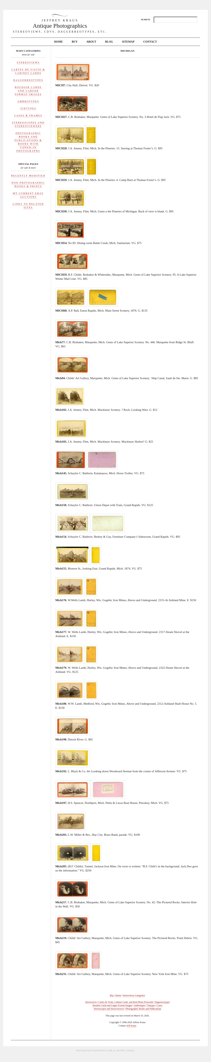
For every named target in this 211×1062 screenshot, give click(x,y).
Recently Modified (28, 175)
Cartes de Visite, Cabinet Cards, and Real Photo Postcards (125, 1002)
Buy (75, 41)
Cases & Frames (28, 115)
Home (58, 41)
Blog (109, 41)
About (91, 41)
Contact (150, 41)
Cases (159, 1005)
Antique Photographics (60, 23)
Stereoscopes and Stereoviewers (109, 1008)
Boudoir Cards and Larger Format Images (28, 91)
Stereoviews (28, 62)
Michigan (127, 50)
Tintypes (28, 108)
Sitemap (128, 41)
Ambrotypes (28, 101)
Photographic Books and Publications (143, 1008)
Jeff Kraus (131, 1025)
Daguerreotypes (28, 80)
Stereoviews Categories (134, 995)
